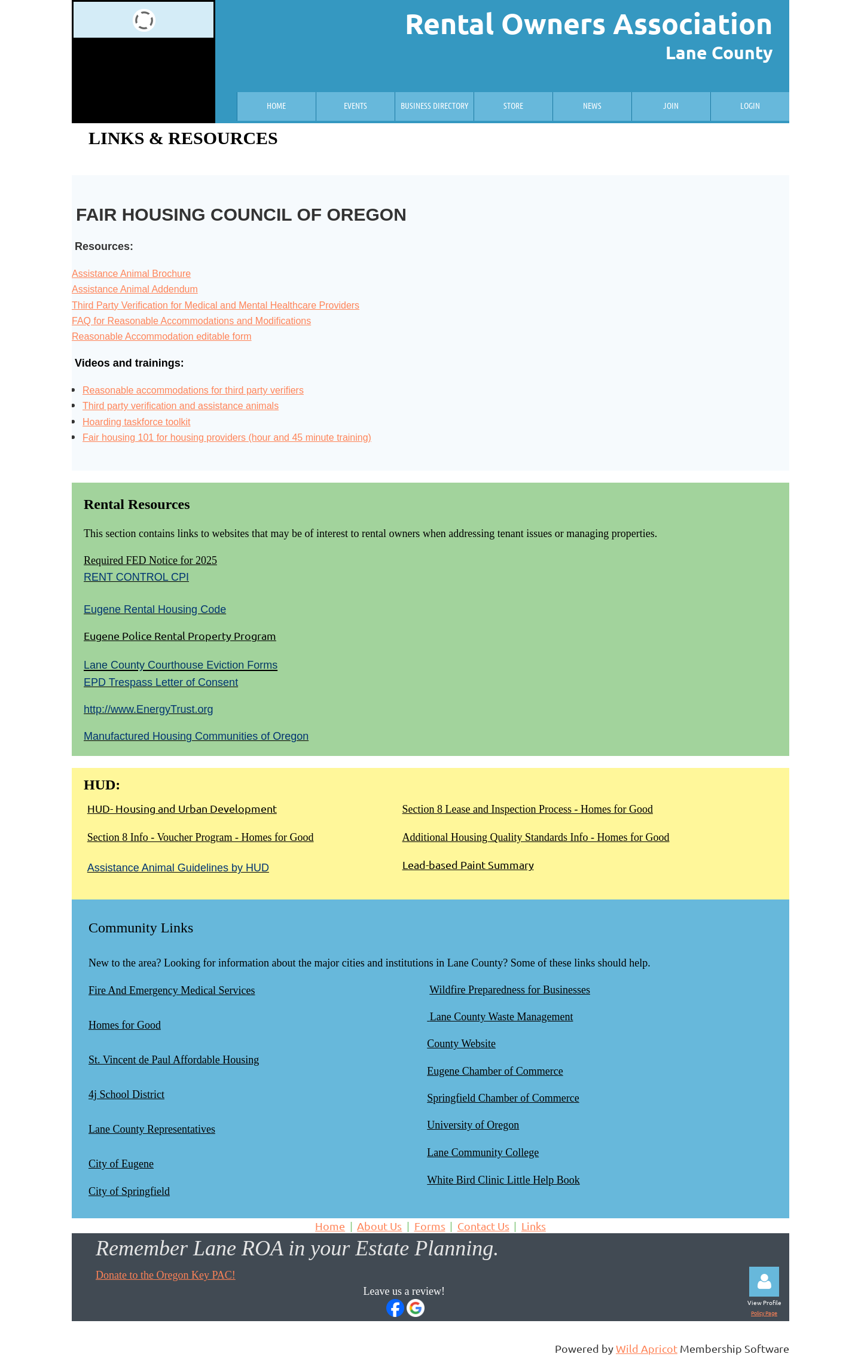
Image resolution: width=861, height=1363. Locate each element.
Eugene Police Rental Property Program (180, 635)
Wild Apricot (646, 1348)
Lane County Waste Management (501, 1017)
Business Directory (434, 105)
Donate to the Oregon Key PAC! (166, 1275)
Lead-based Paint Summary (468, 864)
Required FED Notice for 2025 (150, 560)
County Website (461, 1044)
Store (513, 105)
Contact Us (483, 1225)
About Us (379, 1225)
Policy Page (764, 1313)
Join (671, 105)
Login (750, 105)
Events (355, 105)
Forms (429, 1225)
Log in (764, 1282)
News (592, 105)
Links (533, 1225)
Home (276, 105)
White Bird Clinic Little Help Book (503, 1180)
